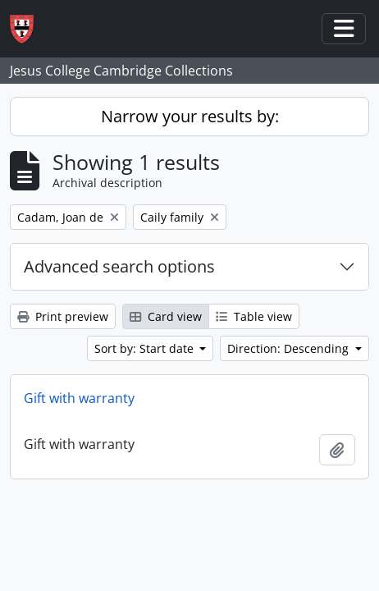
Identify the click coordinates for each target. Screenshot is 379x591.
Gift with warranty (79, 398)
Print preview (62, 316)
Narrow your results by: (190, 116)
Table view (254, 316)
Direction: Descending (289, 348)
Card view (166, 316)
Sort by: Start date (145, 348)
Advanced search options (119, 266)
